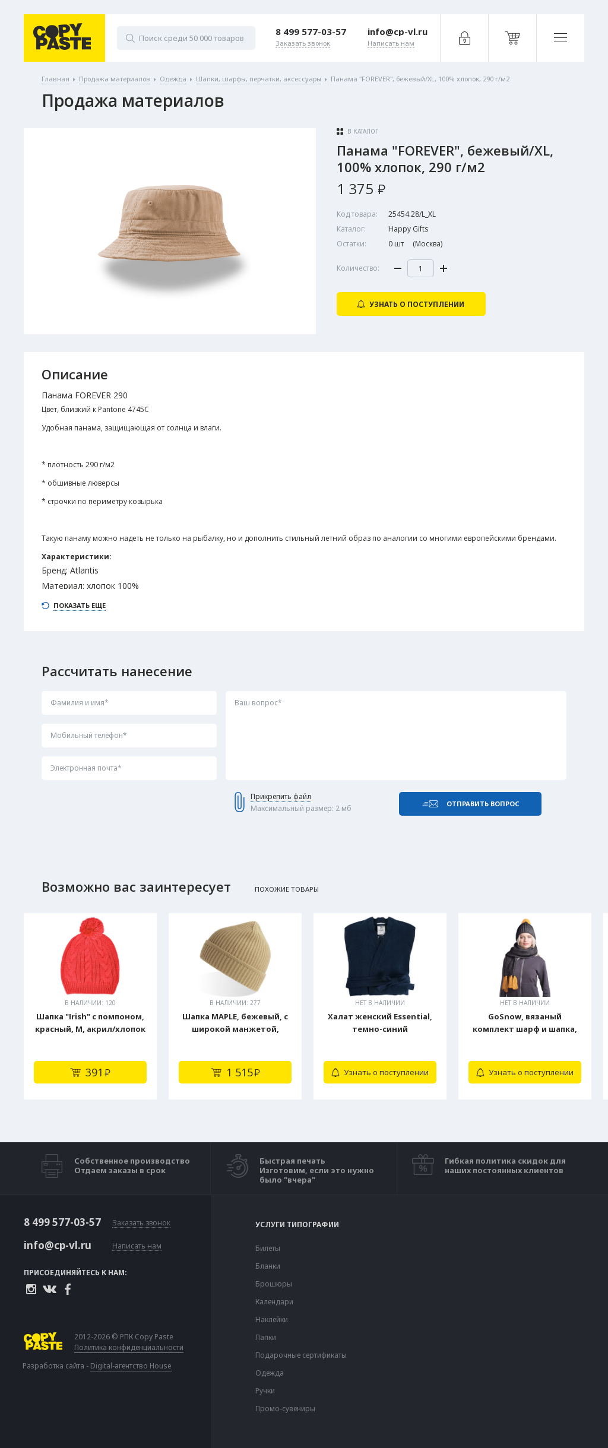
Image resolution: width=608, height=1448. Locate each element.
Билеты (267, 1248)
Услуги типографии (297, 1225)
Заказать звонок (141, 1223)
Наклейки (271, 1320)
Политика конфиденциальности (128, 1347)
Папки (265, 1337)
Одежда (269, 1373)
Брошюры (273, 1284)
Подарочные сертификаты (301, 1355)
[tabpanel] (90, 1006)
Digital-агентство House (131, 1366)
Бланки (267, 1266)
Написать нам (137, 1246)
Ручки (265, 1391)
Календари (274, 1302)
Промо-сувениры (285, 1409)
